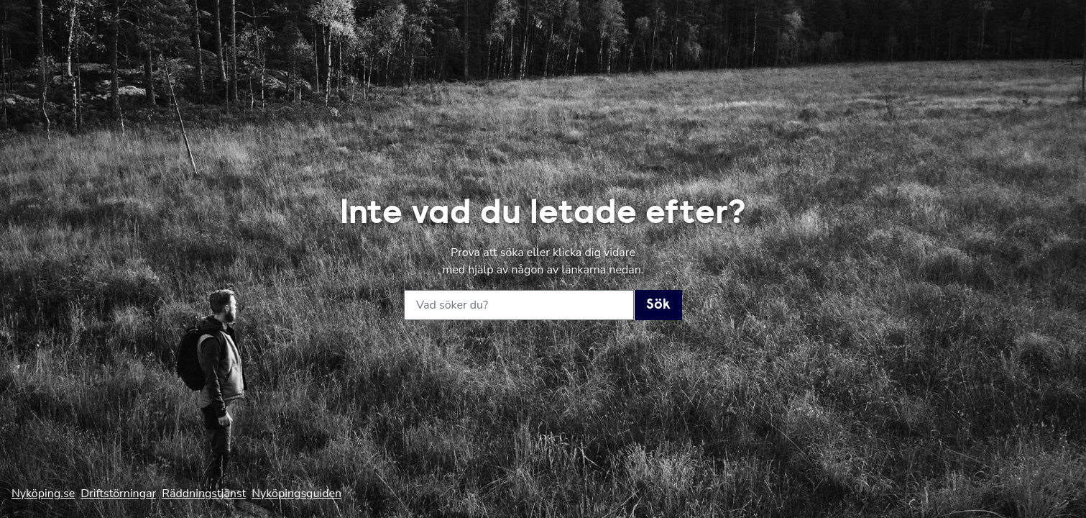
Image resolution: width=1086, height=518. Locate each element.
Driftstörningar (118, 493)
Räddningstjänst (204, 493)
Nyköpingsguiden (296, 493)
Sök (658, 305)
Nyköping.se (43, 493)
